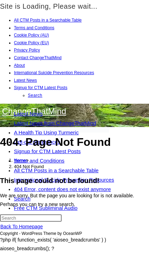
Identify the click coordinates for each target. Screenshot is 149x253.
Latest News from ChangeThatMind (55, 123)
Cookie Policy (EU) (31, 42)
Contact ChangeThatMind (38, 57)
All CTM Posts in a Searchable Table (48, 20)
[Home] (20, 160)
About (19, 65)
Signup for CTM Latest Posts (40, 87)
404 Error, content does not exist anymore (62, 189)
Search (35, 95)
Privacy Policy (27, 50)
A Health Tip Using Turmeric (46, 132)
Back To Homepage (21, 226)
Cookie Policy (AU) (31, 35)
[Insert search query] (31, 218)
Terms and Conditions (34, 27)
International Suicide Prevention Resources (54, 72)
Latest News (25, 80)
